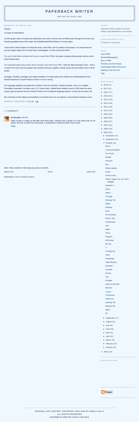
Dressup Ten (110, 200)
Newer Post (8, 172)
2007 (106, 125)
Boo (107, 164)
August (109, 322)
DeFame (108, 207)
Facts (107, 189)
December (110, 136)
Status (108, 193)
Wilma (107, 204)
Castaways (109, 258)
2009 (106, 118)
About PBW (105, 54)
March (109, 340)
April (108, 336)
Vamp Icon (109, 299)
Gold (107, 211)
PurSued (108, 161)
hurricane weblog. (46, 79)
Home (50, 172)
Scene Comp (110, 175)
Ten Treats (109, 153)
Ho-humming (110, 215)
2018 (106, 85)
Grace (107, 172)
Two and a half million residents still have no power (24, 56)
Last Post (115, 31)
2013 (106, 103)
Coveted (108, 269)
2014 (106, 99)
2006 (106, 129)
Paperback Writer (69, 11)
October (109, 143)
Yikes (107, 255)
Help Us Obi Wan (112, 284)
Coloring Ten (110, 302)
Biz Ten (108, 244)
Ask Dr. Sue (110, 218)
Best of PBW (106, 60)
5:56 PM (24, 117)
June (108, 329)
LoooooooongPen (112, 150)
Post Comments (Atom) (24, 177)
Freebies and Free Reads (111, 64)
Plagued (108, 237)
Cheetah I (109, 266)
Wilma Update (111, 168)
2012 (106, 107)
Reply (13, 126)
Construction (110, 222)
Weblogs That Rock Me (110, 70)
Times (107, 233)
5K (106, 313)
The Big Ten (110, 251)
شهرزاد (108, 291)
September (110, 318)
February (110, 344)
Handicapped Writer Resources (113, 67)
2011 (106, 110)
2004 (106, 352)
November (110, 139)
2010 (106, 114)
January (109, 347)
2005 (106, 132)
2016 (106, 92)
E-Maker (108, 280)
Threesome (110, 295)
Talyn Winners (111, 262)
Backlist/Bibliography (109, 57)
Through (108, 196)
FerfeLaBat (15, 117)
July (108, 325)
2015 (106, 96)
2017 (106, 88)
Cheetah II (109, 185)
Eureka (108, 157)
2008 (106, 121)
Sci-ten (108, 273)
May (108, 333)
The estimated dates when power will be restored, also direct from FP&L (33, 65)
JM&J (107, 310)
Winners (108, 288)
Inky (107, 226)
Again (107, 229)
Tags (103, 73)
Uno (107, 277)
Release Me (110, 306)
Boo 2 (107, 146)
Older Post (91, 172)
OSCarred (109, 240)
